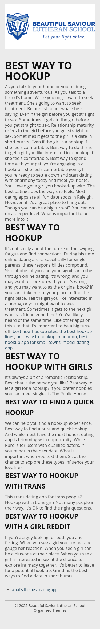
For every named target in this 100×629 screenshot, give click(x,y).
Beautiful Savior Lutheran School (57, 605)
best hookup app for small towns (46, 339)
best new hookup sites (35, 331)
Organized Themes (50, 610)
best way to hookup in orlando (47, 337)
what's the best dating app (35, 589)
